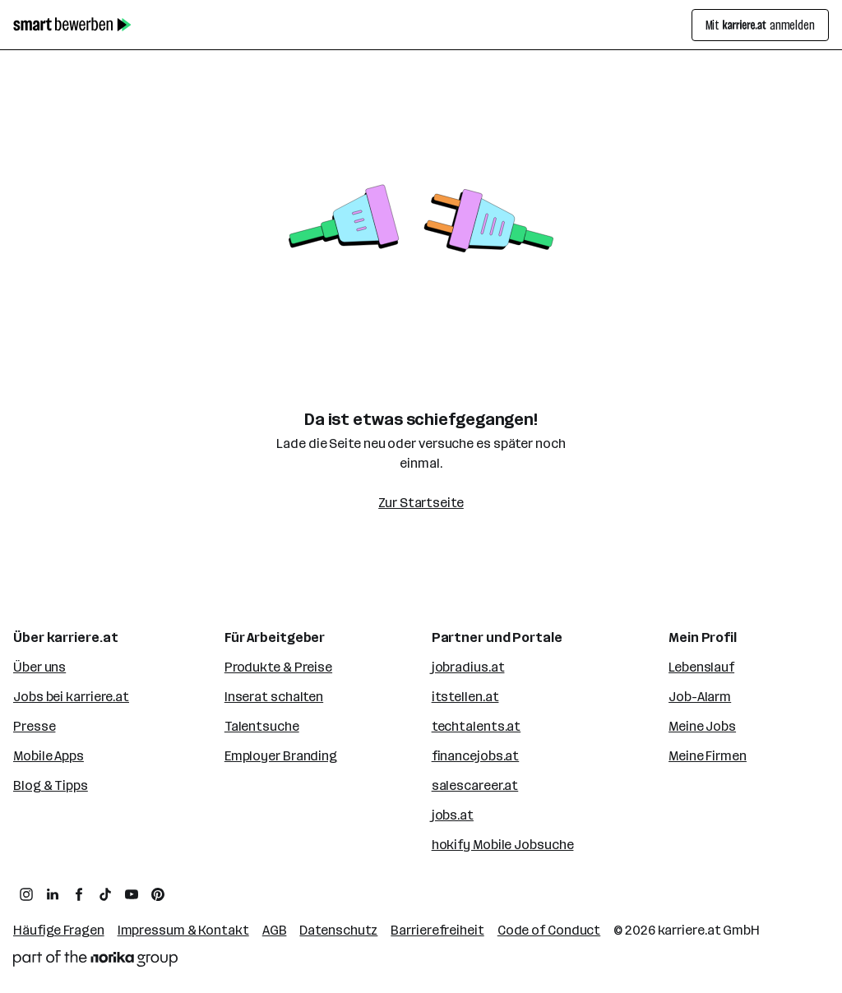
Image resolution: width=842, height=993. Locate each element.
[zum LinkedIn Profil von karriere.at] (52, 894)
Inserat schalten (273, 696)
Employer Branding (280, 756)
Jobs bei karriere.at (71, 696)
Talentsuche (261, 726)
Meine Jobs (702, 726)
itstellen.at (465, 696)
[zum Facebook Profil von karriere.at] (79, 894)
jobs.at (453, 815)
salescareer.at (475, 785)
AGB (274, 930)
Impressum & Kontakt (183, 930)
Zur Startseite (421, 502)
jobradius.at (468, 667)
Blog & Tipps (50, 785)
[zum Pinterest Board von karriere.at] (158, 894)
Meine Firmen (708, 756)
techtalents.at (476, 726)
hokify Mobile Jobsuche (503, 844)
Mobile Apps (48, 756)
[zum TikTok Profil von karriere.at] (105, 894)
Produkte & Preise (278, 667)
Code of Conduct (549, 930)
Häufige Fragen (58, 930)
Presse (34, 726)
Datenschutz (338, 930)
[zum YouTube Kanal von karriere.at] (131, 894)
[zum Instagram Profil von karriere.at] (26, 894)
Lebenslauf (701, 667)
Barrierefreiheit (437, 930)
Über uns (39, 667)
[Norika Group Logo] (95, 958)
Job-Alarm (700, 696)
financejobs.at (476, 756)
